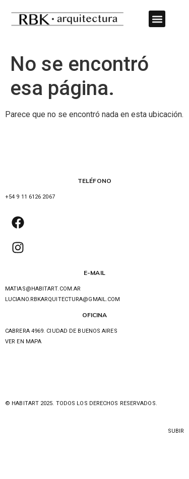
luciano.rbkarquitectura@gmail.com (62, 299)
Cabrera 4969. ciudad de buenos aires (61, 331)
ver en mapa (23, 341)
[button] (157, 19)
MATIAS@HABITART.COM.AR (43, 288)
